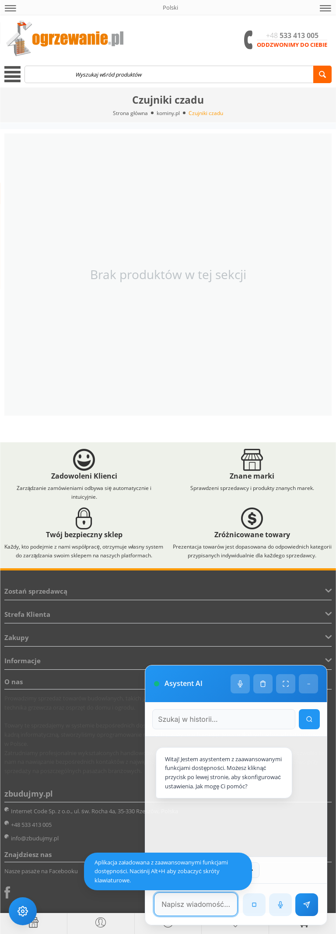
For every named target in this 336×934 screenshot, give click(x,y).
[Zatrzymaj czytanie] (254, 904)
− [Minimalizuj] (308, 682)
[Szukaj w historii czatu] (223, 717)
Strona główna (130, 113)
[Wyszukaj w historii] (309, 717)
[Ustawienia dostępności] (23, 911)
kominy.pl (168, 113)
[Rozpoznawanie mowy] (280, 904)
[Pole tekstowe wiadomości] (195, 904)
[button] (10, 8)
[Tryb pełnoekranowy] (285, 681)
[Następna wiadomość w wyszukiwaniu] (251, 870)
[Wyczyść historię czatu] (263, 681)
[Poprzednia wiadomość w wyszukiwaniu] (220, 870)
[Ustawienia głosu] (240, 681)
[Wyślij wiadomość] (306, 904)
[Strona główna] (33, 922)
